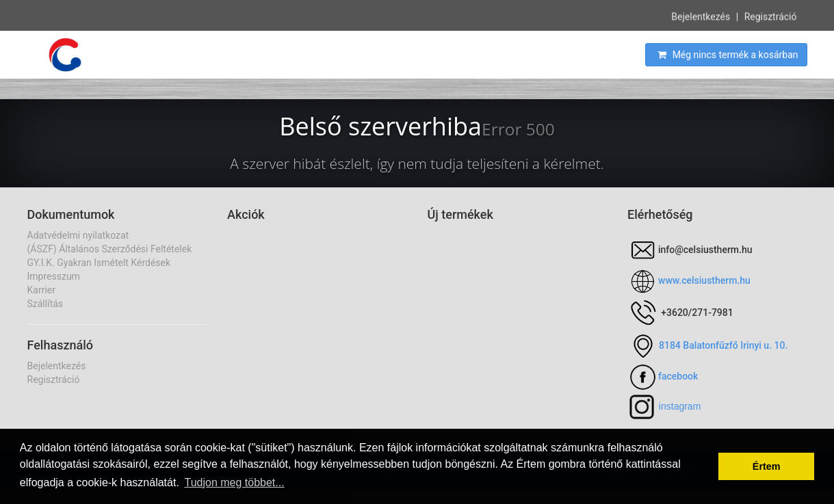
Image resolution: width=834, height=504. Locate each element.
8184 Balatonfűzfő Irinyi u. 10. (723, 345)
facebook (678, 376)
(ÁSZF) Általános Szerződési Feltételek (109, 248)
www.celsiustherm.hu (704, 280)
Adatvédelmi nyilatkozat (78, 235)
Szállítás (45, 303)
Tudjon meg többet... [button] (234, 482)
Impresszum (53, 276)
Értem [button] (767, 466)
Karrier (41, 289)
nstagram (681, 406)
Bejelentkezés (700, 15)
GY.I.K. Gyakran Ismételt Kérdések (99, 262)
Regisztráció (770, 15)
